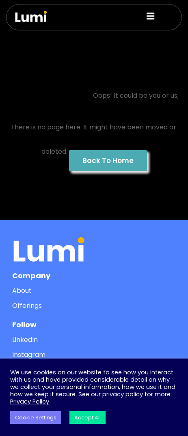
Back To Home (108, 160)
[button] (138, 16)
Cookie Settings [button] (35, 417)
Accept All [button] (87, 417)
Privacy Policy (29, 401)
